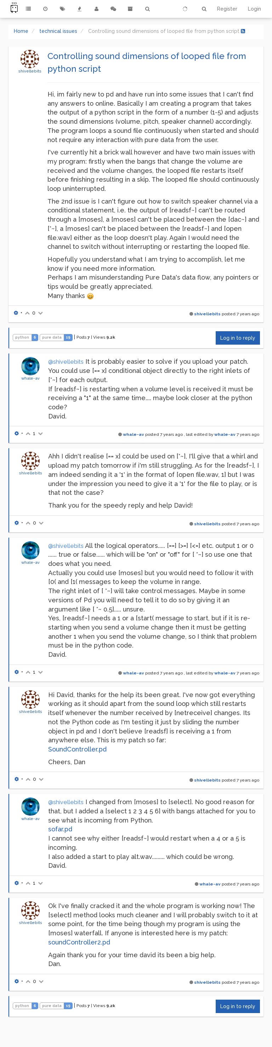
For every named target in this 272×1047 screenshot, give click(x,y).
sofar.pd (60, 829)
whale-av (30, 378)
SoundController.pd (77, 749)
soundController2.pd (79, 942)
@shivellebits (66, 361)
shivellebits (29, 71)
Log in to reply (237, 338)
